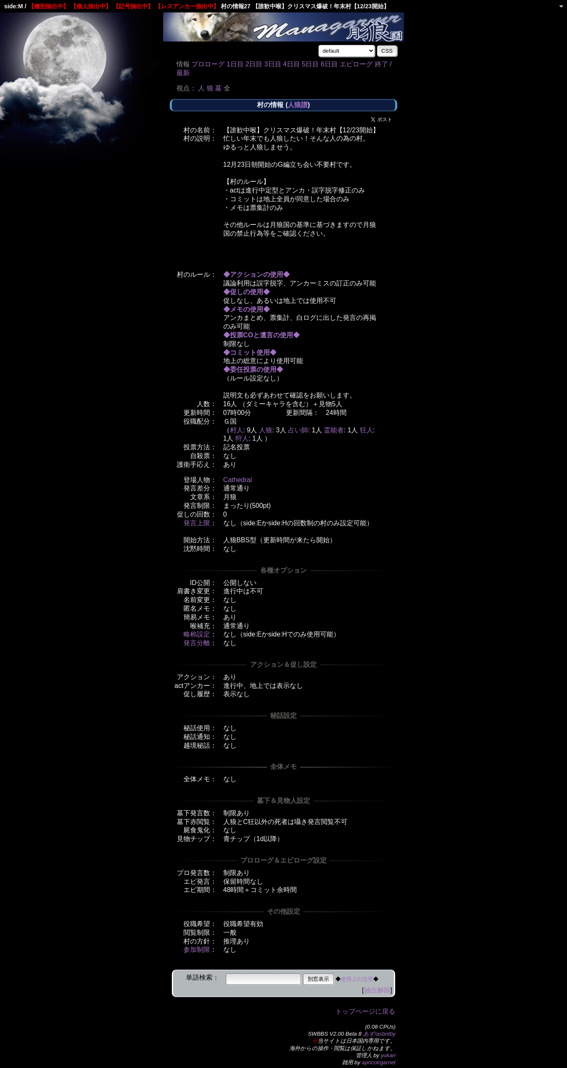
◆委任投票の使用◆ (253, 369)
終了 (381, 64)
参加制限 (196, 949)
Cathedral (237, 479)
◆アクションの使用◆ (256, 274)
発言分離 (196, 642)
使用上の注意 (357, 979)
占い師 (298, 430)
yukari (388, 1055)
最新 (183, 72)
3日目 (272, 64)
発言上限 (196, 523)
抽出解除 (377, 990)
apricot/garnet (379, 1062)
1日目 (235, 64)
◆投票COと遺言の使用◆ (261, 335)
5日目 (310, 64)
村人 (236, 430)
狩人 (242, 438)
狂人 (366, 430)
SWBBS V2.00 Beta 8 (335, 1034)
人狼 (265, 430)
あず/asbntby (379, 1034)
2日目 (253, 64)
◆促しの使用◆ (246, 291)
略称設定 (196, 634)
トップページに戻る (365, 1011)
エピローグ (356, 64)
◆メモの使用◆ (246, 309)
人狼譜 (298, 104)
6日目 (329, 64)
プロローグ (208, 64)
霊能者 (334, 430)
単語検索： (202, 977)
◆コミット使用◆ (249, 352)
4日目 (291, 64)
